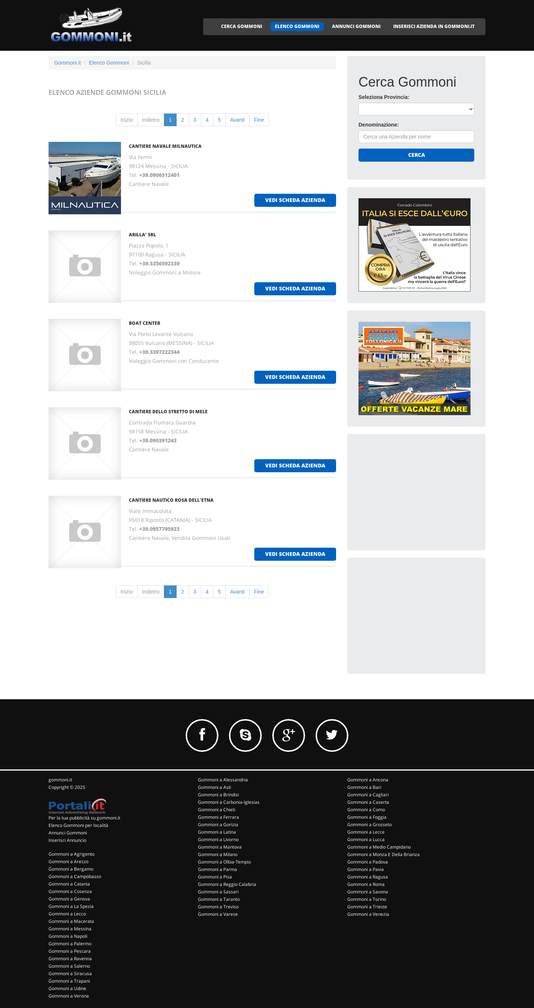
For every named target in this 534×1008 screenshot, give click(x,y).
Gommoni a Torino (366, 899)
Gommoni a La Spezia (71, 906)
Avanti (237, 120)
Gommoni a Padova (367, 862)
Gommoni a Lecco (67, 914)
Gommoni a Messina (70, 928)
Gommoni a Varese (218, 914)
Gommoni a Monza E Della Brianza (383, 854)
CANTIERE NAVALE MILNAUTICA (165, 146)
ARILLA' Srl (142, 234)
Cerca (416, 154)
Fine (259, 120)
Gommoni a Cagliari (368, 794)
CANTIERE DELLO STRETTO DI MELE (168, 411)
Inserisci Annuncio (67, 840)
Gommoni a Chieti (216, 809)
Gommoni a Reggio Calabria (227, 884)
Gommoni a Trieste (367, 906)
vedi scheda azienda (295, 199)
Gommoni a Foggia (366, 817)
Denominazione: (378, 125)
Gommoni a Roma (366, 884)
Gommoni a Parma (217, 869)
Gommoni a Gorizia (218, 824)
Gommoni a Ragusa (367, 877)
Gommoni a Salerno (69, 966)
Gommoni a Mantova (220, 847)
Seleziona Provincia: (383, 97)
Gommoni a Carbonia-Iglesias (229, 802)
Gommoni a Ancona (367, 780)
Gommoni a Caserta (368, 802)
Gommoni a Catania (69, 884)
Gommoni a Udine (67, 988)
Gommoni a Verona (69, 996)
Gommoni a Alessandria (223, 780)
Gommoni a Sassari (218, 892)
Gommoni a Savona (367, 892)
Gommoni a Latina (217, 832)
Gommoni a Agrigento (71, 854)
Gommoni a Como (366, 809)
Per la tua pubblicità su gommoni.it (84, 818)
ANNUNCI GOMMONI (356, 26)
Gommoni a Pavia (365, 869)
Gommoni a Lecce (366, 832)
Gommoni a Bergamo (71, 869)
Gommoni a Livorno (218, 839)
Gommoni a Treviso (218, 906)
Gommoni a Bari (364, 787)
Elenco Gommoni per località (78, 825)
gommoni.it (60, 780)
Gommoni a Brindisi (218, 794)
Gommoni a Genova (69, 899)
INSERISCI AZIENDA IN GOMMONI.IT (434, 26)
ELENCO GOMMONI (297, 26)
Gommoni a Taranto (219, 899)
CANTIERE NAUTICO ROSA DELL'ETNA (171, 500)
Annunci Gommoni (68, 833)
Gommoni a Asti (214, 787)
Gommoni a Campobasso (75, 876)
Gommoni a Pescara (70, 951)
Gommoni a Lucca (366, 839)
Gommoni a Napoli (68, 936)
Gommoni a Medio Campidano (379, 847)
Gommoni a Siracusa (70, 973)
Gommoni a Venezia (368, 914)
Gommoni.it (67, 63)
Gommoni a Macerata (71, 921)
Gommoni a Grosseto (369, 824)
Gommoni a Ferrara (218, 817)
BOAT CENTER (144, 323)
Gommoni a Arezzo (69, 861)
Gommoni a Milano (217, 854)
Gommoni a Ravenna (70, 958)
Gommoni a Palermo (70, 943)
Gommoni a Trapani (69, 981)
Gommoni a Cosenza (70, 891)
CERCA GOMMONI (241, 26)
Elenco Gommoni (109, 63)
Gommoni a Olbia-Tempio (224, 862)
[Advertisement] (414, 492)
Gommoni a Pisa (215, 877)
